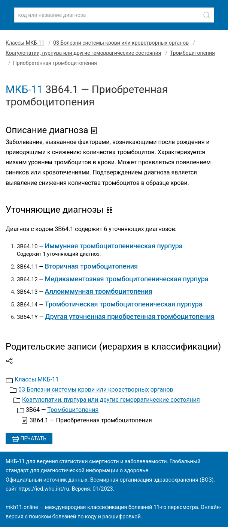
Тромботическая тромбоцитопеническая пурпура (124, 304)
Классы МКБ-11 (25, 43)
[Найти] (206, 15)
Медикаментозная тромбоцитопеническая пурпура (127, 279)
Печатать (29, 439)
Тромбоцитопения (192, 53)
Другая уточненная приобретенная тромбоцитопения (130, 316)
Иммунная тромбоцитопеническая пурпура (114, 246)
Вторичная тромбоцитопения (91, 266)
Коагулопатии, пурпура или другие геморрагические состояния (83, 53)
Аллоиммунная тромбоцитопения (98, 291)
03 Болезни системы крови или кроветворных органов (121, 43)
